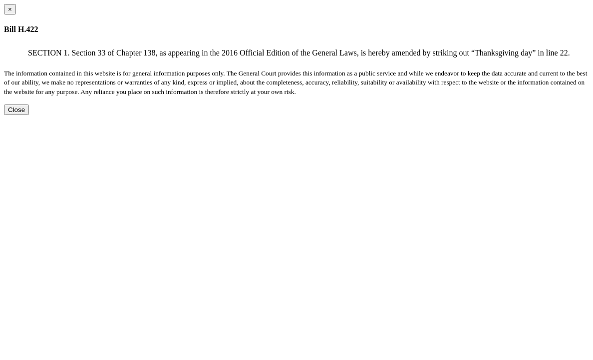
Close (16, 110)
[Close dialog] (10, 9)
